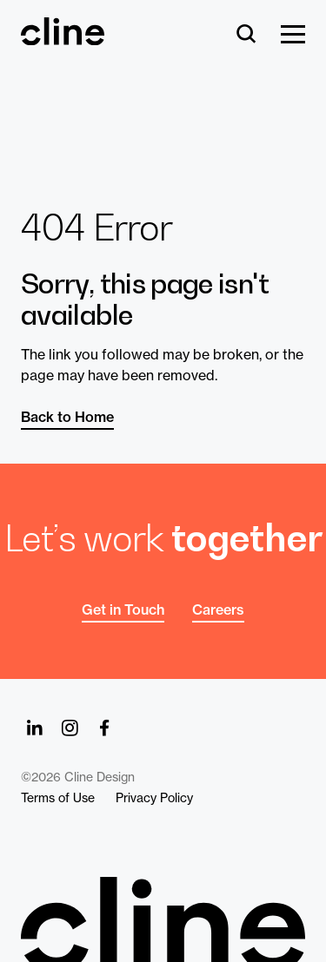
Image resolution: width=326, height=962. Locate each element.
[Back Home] (62, 37)
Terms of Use (58, 798)
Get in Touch (123, 609)
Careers (218, 609)
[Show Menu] (293, 35)
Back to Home (67, 416)
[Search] (246, 35)
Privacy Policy (154, 798)
